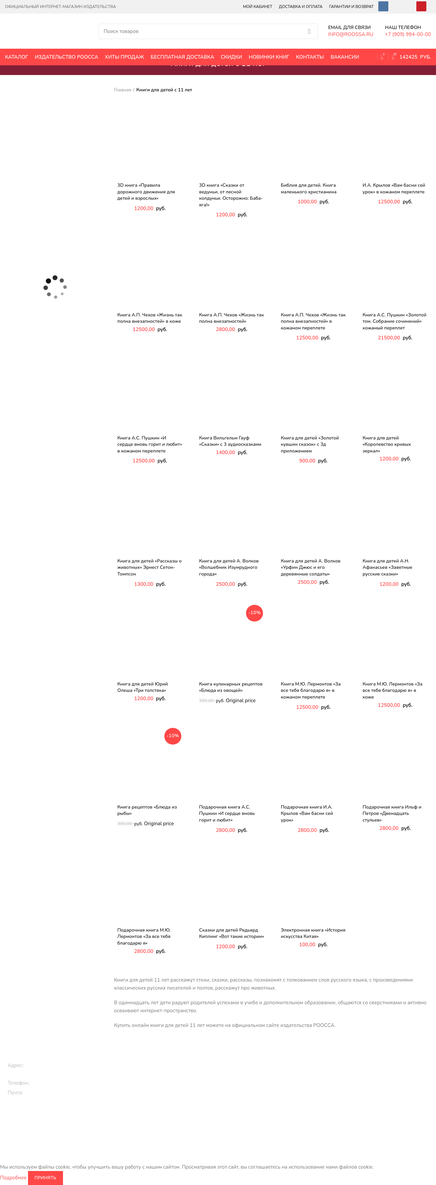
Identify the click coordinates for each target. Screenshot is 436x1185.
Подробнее (13, 1177)
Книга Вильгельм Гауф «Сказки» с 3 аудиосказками (230, 441)
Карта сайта (380, 1094)
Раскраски (148, 1125)
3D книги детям (154, 1094)
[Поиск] (208, 31)
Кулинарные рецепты (239, 1106)
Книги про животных (160, 1072)
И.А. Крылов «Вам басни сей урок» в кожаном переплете (394, 188)
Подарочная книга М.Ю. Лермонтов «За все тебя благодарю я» (144, 936)
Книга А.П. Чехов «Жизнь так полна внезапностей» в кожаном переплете (313, 321)
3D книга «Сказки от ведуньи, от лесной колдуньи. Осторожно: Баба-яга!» (231, 195)
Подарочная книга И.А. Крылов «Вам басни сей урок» (307, 813)
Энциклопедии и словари (316, 1125)
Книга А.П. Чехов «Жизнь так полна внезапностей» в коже (149, 318)
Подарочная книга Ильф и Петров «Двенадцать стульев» (392, 813)
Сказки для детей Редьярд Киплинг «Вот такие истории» (231, 933)
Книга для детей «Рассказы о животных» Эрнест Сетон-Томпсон (149, 567)
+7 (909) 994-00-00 (55, 1083)
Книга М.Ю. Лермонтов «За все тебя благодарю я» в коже (393, 690)
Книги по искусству (309, 1091)
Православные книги (239, 1094)
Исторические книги (310, 1060)
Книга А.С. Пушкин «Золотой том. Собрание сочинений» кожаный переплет (395, 321)
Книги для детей (155, 1060)
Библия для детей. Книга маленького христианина (309, 188)
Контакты (377, 1083)
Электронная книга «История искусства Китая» (313, 933)
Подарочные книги (237, 1060)
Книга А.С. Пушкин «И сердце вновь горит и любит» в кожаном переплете (149, 444)
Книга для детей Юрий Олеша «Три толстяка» (142, 687)
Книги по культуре (236, 1117)
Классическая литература (244, 1083)
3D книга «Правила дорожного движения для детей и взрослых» (146, 191)
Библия (296, 1102)
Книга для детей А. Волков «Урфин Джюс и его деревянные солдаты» (311, 567)
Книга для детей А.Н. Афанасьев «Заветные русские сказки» (387, 567)
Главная (122, 90)
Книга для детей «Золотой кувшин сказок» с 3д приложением (310, 444)
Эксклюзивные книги (239, 1072)
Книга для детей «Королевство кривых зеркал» (387, 444)
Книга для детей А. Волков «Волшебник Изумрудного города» (229, 567)
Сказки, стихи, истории (162, 1083)
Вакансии (377, 1060)
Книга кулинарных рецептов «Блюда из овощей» (230, 687)
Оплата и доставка (387, 1072)
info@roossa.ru (43, 1092)
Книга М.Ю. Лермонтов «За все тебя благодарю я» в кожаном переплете (311, 690)
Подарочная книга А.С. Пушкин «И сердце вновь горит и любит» (227, 813)
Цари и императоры (310, 1114)
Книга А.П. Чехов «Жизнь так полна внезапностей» (231, 318)
